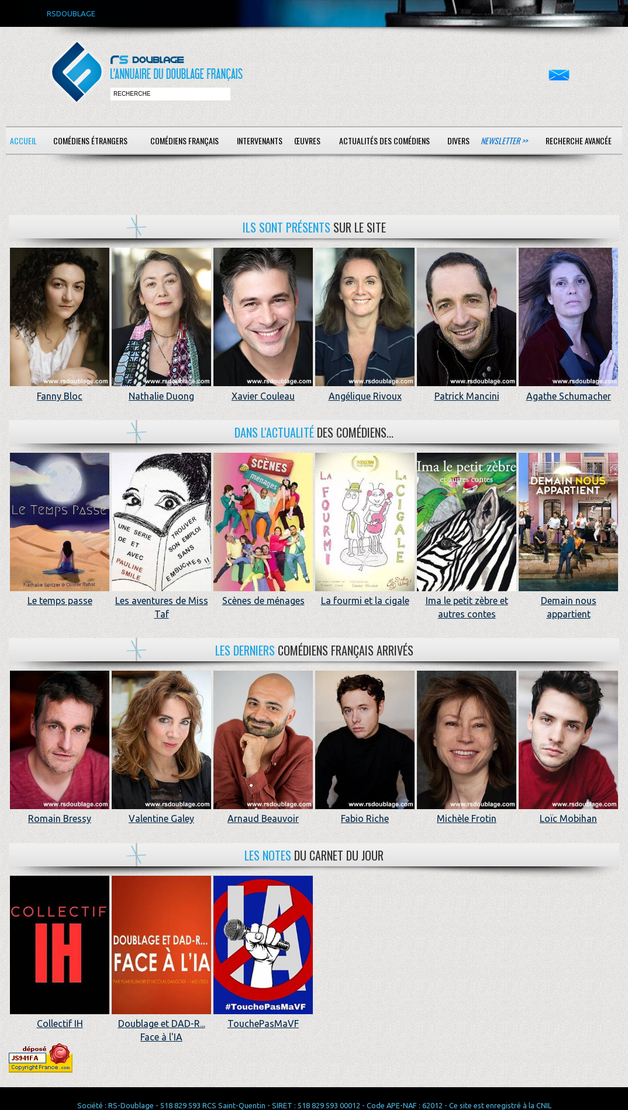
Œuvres (307, 140)
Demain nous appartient (568, 600)
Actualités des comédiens (384, 140)
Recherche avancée (579, 140)
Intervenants (259, 140)
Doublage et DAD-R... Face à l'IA (161, 1023)
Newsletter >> (504, 140)
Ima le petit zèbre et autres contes (466, 600)
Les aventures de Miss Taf (161, 600)
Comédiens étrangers (90, 140)
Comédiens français (184, 140)
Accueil (23, 140)
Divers (458, 140)
